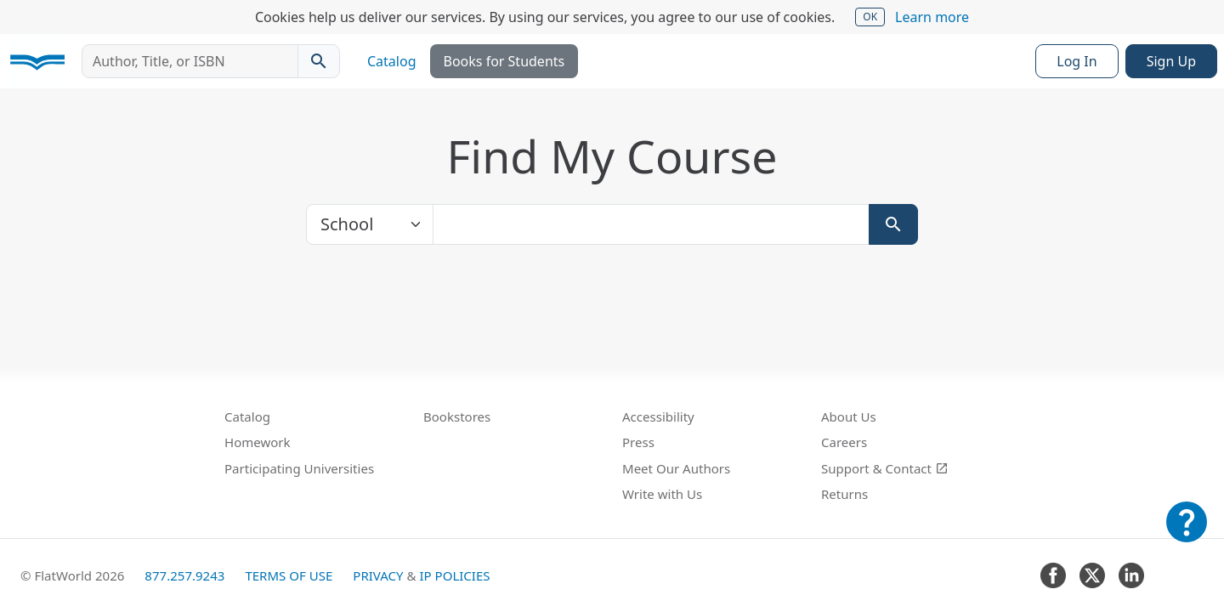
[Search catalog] (319, 61)
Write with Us (662, 493)
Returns (844, 493)
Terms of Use (288, 575)
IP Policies (454, 575)
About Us (848, 416)
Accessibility (658, 416)
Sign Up (1171, 61)
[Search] (893, 224)
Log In (1076, 61)
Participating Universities (299, 468)
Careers (844, 442)
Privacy (378, 575)
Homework (257, 442)
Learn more (932, 17)
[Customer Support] (1186, 533)
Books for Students (504, 61)
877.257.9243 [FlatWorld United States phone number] (184, 575)
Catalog (391, 61)
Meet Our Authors (676, 468)
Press (638, 442)
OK (870, 16)
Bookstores (456, 416)
